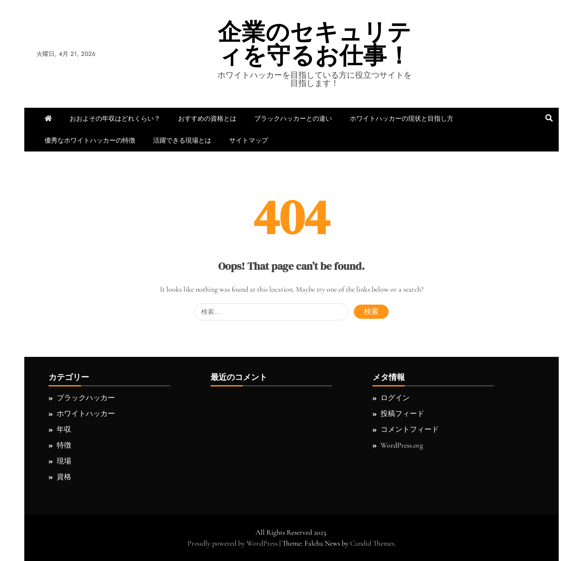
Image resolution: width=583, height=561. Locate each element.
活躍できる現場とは (182, 140)
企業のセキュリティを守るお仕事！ (314, 43)
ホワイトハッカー (86, 413)
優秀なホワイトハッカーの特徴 (90, 140)
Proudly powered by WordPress (233, 543)
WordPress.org (402, 445)
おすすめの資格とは (207, 118)
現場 (64, 460)
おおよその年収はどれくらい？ (115, 118)
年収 (64, 429)
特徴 (64, 445)
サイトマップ (248, 140)
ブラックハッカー (86, 397)
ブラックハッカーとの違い (293, 118)
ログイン (395, 397)
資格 (64, 476)
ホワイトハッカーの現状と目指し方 (401, 118)
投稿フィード (402, 413)
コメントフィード (410, 429)
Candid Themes (372, 543)
